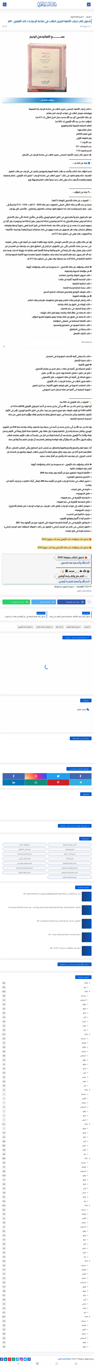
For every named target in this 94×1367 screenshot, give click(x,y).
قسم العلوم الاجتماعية (69, 867)
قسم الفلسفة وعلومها (70, 872)
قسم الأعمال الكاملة (24, 853)
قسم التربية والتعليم (69, 863)
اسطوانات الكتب (24, 844)
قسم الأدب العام (69, 853)
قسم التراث (69, 858)
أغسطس (83, 1000)
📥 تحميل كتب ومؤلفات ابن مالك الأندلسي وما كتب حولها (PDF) (65, 548)
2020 (86, 1205)
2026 (86, 982)
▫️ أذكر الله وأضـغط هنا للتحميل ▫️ (75, 563)
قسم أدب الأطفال (24, 849)
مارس (84, 1021)
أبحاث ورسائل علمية (69, 844)
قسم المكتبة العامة (69, 877)
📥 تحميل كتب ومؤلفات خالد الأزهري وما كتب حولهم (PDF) (67, 539)
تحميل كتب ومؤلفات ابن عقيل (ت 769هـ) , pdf (65, 947)
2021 (86, 1158)
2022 (86, 1124)
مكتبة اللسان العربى (64, 1358)
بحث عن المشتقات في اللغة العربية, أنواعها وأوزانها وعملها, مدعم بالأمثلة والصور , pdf (52, 893)
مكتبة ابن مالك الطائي (44, 626)
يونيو (84, 1008)
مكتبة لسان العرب (84, 591)
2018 (86, 1316)
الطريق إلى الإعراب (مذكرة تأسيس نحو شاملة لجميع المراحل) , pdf (59, 920)
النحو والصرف (69, 849)
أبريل (84, 1017)
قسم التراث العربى (24, 858)
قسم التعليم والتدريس (24, 863)
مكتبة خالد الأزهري (25, 626)
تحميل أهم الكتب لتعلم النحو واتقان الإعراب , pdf (65, 934)
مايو (84, 1012)
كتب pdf (59, 626)
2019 (86, 1261)
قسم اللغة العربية (76, 16)
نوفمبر (84, 1042)
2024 (86, 1034)
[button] (71, 602)
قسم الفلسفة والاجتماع (24, 867)
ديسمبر (83, 995)
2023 (86, 1089)
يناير (85, 987)
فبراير (84, 1025)
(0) (4, 26)
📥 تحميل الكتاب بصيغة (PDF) (73, 557)
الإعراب (88, 16)
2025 (86, 991)
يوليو (84, 1004)
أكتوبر (84, 1047)
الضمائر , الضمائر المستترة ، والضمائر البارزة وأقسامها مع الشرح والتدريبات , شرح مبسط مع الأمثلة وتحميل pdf (44, 907)
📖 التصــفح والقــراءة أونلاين (73, 576)
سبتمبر (84, 1051)
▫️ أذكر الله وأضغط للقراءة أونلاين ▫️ (74, 581)
